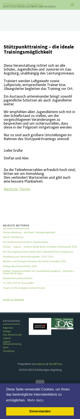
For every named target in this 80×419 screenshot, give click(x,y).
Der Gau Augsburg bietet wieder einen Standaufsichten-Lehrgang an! (38, 251)
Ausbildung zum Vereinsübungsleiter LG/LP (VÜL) (28, 256)
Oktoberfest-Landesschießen (18, 278)
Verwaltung (8, 351)
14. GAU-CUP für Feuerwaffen (18, 283)
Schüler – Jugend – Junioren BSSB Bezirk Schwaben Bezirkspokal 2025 (40, 246)
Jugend (6, 338)
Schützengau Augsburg (23, 4)
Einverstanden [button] (40, 411)
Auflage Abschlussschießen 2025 (20, 266)
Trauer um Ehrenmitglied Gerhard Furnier (24, 288)
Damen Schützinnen (13, 237)
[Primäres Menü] (72, 5)
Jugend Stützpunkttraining (12, 342)
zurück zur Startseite (13, 299)
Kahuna (41, 364)
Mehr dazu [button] (35, 400)
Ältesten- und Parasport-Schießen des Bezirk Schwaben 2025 (34, 261)
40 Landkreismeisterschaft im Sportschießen (25, 242)
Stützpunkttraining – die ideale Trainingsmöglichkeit (29, 232)
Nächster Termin (17, 188)
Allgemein (8, 328)
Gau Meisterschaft (12, 334)
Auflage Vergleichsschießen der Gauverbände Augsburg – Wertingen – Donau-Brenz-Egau (39, 272)
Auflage (7, 331)
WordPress (55, 364)
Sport (6, 347)
